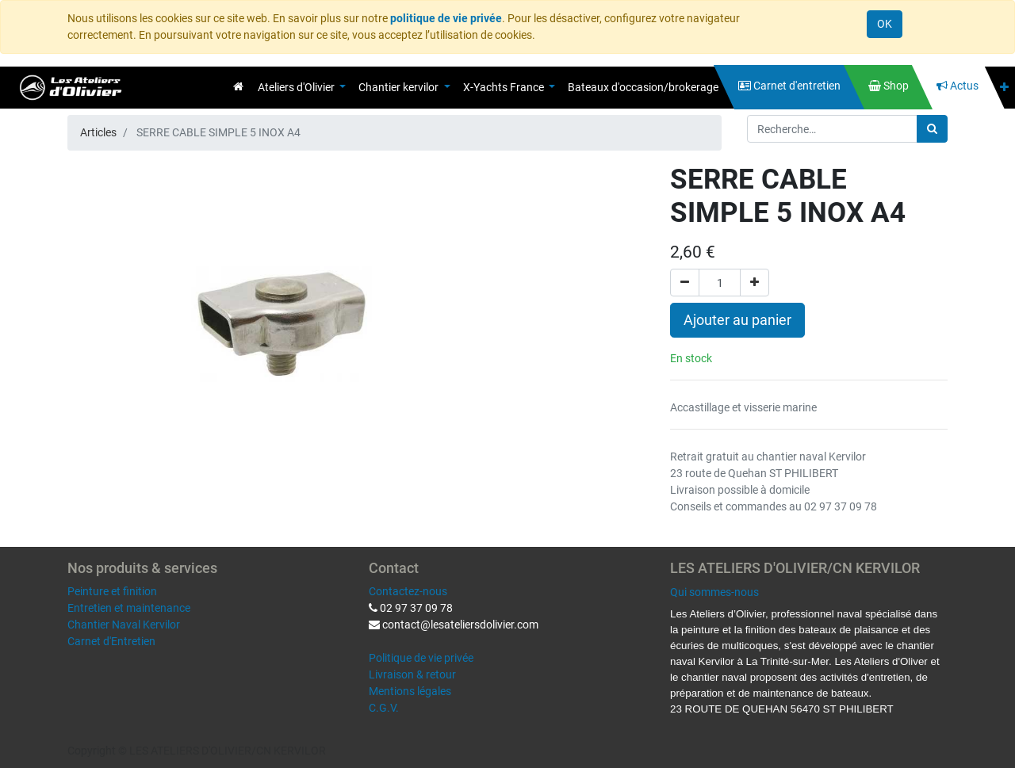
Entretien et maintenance (128, 608)
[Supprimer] (684, 282)
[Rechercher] (932, 129)
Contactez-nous (408, 591)
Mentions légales (410, 691)
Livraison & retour (412, 674)
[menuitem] (238, 86)
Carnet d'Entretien (111, 641)
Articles (98, 132)
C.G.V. (384, 707)
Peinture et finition (112, 591)
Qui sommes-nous (714, 592)
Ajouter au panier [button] (737, 320)
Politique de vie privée (421, 657)
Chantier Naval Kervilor (123, 624)
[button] (1004, 87)
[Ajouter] (754, 282)
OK (884, 23)
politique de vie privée (446, 18)
